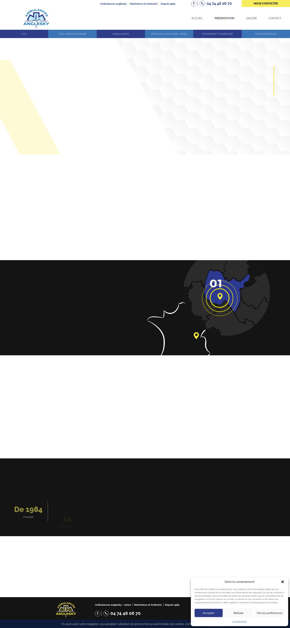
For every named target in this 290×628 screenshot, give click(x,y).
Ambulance (120, 34)
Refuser (239, 613)
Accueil (197, 18)
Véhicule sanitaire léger (169, 34)
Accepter (209, 613)
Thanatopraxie (266, 34)
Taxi (24, 34)
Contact (275, 18)
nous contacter (266, 3)
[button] (282, 582)
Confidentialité (239, 621)
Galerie (251, 18)
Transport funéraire (217, 34)
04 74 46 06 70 (125, 613)
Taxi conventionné (72, 34)
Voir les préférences (269, 613)
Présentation (224, 18)
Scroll (145, 141)
